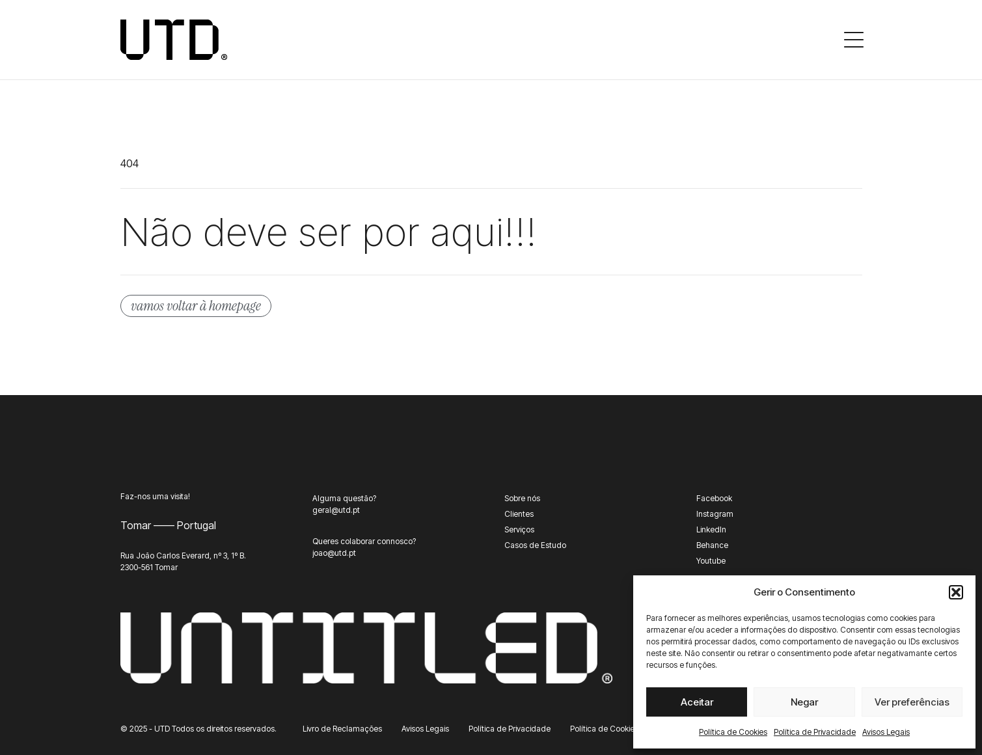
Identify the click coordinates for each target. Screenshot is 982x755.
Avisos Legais (886, 732)
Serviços (519, 529)
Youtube (711, 561)
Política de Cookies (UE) (613, 729)
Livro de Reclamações (342, 729)
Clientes (519, 514)
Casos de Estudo (535, 545)
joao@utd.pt (334, 553)
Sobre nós (522, 498)
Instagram (714, 514)
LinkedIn (711, 529)
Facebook (714, 498)
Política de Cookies (733, 732)
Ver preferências (912, 702)
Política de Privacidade (815, 732)
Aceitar (697, 702)
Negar (804, 702)
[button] (955, 592)
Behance (712, 545)
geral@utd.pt (336, 510)
